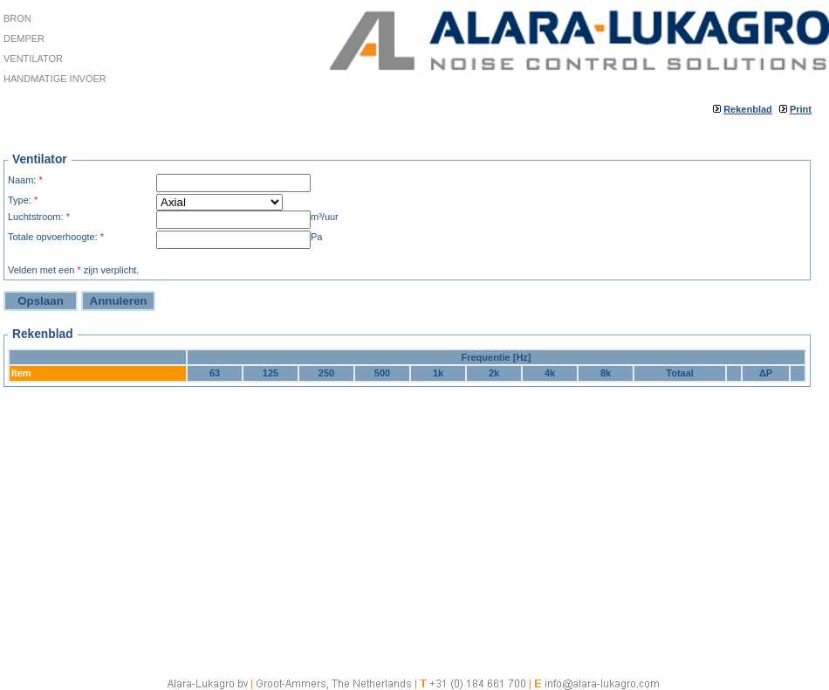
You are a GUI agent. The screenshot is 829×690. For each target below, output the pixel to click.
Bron (17, 18)
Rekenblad (747, 109)
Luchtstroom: (39, 216)
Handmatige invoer (54, 78)
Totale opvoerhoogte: (56, 236)
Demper (24, 38)
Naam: (25, 180)
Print (801, 109)
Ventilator (33, 58)
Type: (23, 200)
